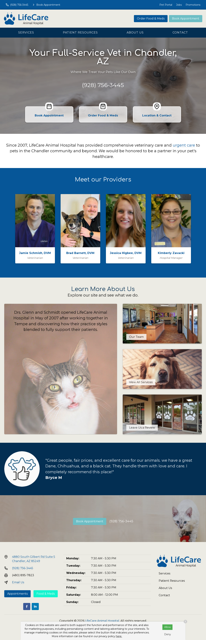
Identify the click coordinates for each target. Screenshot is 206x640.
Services (26, 32)
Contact (180, 32)
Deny (167, 634)
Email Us (18, 582)
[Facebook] (26, 606)
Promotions (193, 4)
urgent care (184, 145)
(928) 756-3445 (103, 85)
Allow (167, 627)
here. (119, 636)
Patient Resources (80, 32)
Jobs (179, 4)
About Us (135, 32)
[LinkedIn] (35, 606)
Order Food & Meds (151, 18)
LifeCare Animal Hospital (102, 620)
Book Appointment (185, 18)
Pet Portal (165, 4)
